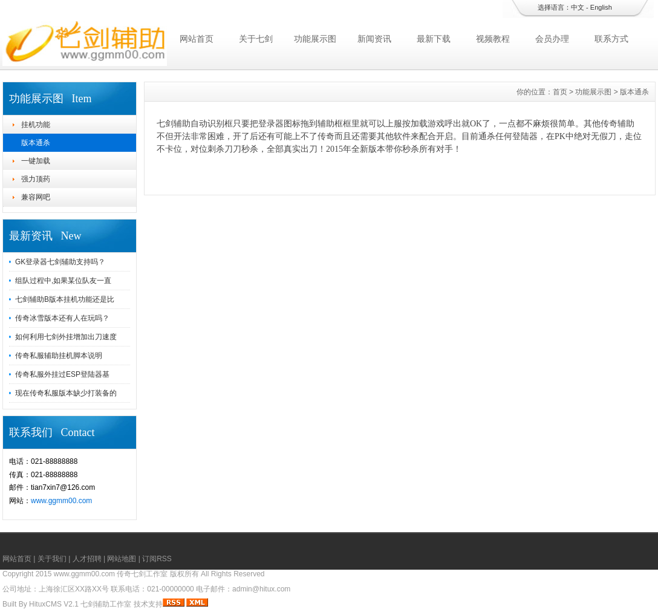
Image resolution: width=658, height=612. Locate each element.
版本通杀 (35, 142)
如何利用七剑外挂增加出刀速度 (66, 337)
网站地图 (121, 559)
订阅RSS (157, 559)
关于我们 (52, 559)
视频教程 (493, 39)
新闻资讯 (374, 39)
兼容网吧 (35, 197)
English (601, 7)
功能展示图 (315, 39)
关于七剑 (256, 39)
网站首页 (196, 39)
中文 (577, 7)
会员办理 (552, 39)
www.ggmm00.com (61, 500)
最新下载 (434, 39)
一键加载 (35, 161)
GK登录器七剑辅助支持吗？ (60, 262)
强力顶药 (35, 179)
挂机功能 (35, 124)
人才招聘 (87, 559)
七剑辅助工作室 (105, 604)
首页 (560, 92)
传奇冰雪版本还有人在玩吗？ (62, 318)
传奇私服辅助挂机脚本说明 (58, 355)
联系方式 (611, 39)
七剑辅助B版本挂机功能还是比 (64, 299)
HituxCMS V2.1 (54, 604)
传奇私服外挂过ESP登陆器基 (62, 374)
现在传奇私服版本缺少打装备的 (66, 393)
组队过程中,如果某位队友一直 (63, 280)
